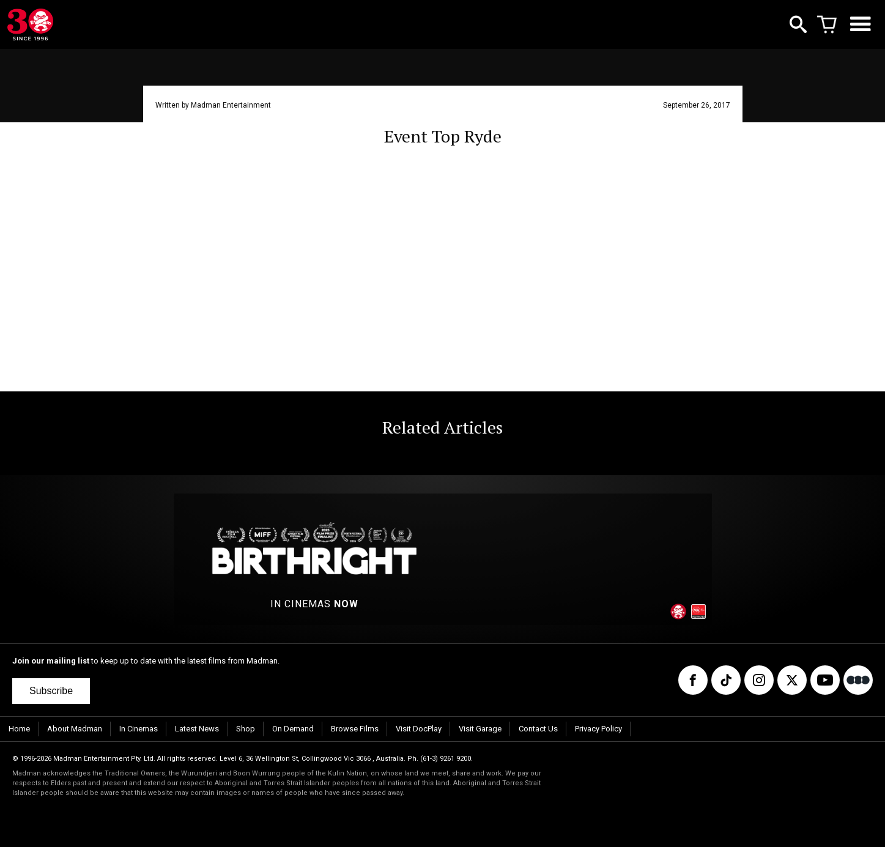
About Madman (74, 728)
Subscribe (51, 691)
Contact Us (538, 728)
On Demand (293, 728)
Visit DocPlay (419, 728)
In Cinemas (138, 728)
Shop (245, 728)
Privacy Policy (598, 728)
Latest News (197, 728)
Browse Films (355, 728)
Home (19, 728)
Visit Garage (480, 728)
